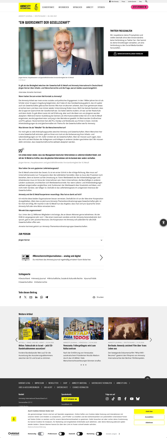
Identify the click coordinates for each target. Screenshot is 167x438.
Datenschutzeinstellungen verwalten (130, 54)
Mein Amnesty (115, 1)
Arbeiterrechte (41, 282)
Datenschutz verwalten (102, 383)
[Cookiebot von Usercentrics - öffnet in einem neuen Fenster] (13, 433)
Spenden (101, 7)
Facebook (20, 297)
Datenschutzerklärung (37, 427)
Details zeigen (111, 434)
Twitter (25, 297)
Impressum (39, 383)
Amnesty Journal (39, 278)
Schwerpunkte (48, 7)
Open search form (146, 1)
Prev (16, 340)
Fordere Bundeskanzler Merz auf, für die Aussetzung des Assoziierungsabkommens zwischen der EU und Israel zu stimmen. (36, 355)
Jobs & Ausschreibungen (29, 387)
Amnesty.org (122, 383)
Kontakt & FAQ (24, 383)
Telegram (46, 297)
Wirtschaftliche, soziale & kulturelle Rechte (65, 278)
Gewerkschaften (26, 282)
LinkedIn (36, 297)
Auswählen (149, 417)
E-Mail (30, 297)
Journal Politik (90, 278)
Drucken (98, 297)
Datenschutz (62, 387)
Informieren (64, 7)
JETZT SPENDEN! (69, 399)
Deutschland (25, 278)
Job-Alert (48, 387)
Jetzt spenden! (138, 7)
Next (151, 340)
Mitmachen (77, 7)
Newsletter (53, 383)
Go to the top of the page (147, 378)
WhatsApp (41, 297)
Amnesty (89, 7)
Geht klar (149, 411)
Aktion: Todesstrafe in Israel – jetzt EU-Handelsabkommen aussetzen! (36, 347)
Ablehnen (149, 422)
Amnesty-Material (79, 383)
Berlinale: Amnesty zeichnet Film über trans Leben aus (127, 347)
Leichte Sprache (132, 1)
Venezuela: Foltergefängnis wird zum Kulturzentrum (79, 347)
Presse (123, 1)
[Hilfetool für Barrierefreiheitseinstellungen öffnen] (163, 222)
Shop (140, 1)
